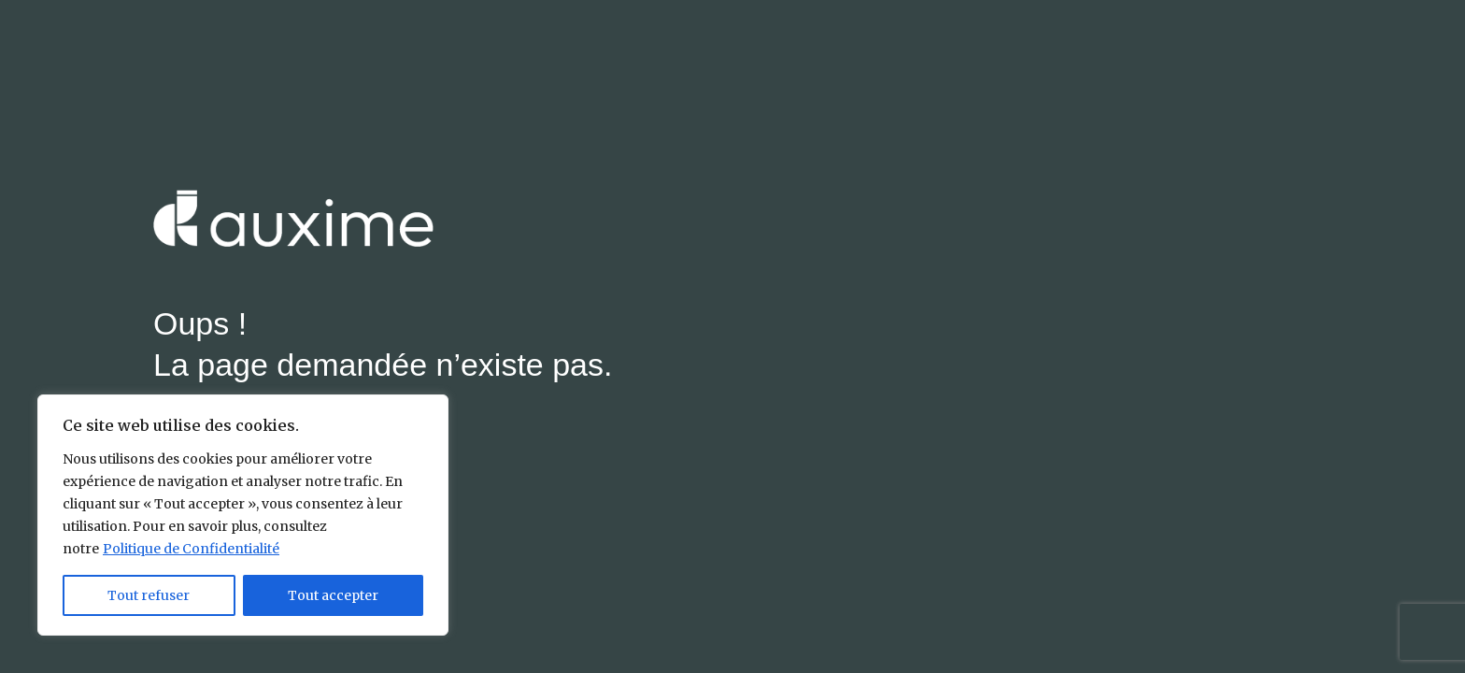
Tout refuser (148, 595)
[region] (242, 515)
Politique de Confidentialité (191, 548)
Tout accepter (333, 595)
